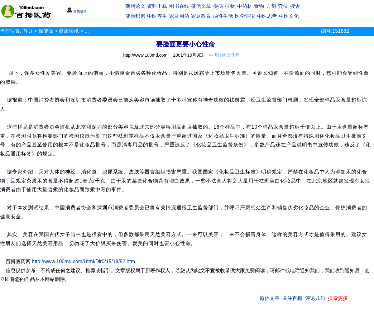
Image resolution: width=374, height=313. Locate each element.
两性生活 (223, 16)
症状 (230, 6)
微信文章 (201, 6)
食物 (259, 6)
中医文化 (289, 16)
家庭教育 (201, 16)
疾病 (218, 6)
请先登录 (77, 11)
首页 (28, 31)
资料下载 (157, 6)
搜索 (295, 6)
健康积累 (135, 16)
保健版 (45, 31)
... (87, 31)
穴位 (283, 6)
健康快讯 (69, 31)
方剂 (271, 6)
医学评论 (245, 16)
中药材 (244, 6)
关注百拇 (292, 298)
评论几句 (315, 298)
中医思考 (267, 16)
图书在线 (179, 6)
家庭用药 (179, 16)
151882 (340, 31)
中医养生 (157, 16)
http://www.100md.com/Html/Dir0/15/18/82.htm (83, 261)
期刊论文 (135, 6)
